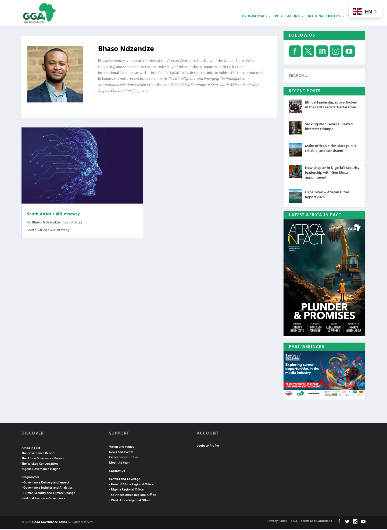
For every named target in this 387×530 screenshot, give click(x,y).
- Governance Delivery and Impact (45, 483)
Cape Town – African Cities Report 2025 (327, 196)
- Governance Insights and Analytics (47, 489)
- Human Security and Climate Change (48, 494)
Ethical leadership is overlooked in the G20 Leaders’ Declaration (331, 106)
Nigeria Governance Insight (41, 470)
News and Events (121, 453)
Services (356, 23)
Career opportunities (123, 458)
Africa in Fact (31, 449)
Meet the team (119, 464)
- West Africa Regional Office (129, 501)
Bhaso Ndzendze (46, 224)
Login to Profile (208, 447)
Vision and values (121, 448)
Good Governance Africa (49, 523)
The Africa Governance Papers (43, 460)
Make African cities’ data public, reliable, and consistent (331, 149)
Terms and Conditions (316, 522)
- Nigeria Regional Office (126, 491)
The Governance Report (38, 454)
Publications (287, 23)
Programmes (254, 23)
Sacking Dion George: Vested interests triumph (329, 127)
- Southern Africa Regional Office (132, 496)
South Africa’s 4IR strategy (54, 215)
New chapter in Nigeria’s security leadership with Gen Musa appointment (332, 174)
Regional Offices (324, 23)
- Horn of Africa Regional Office (131, 485)
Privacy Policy (277, 522)
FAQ (294, 522)
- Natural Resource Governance (43, 499)
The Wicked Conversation (40, 465)
